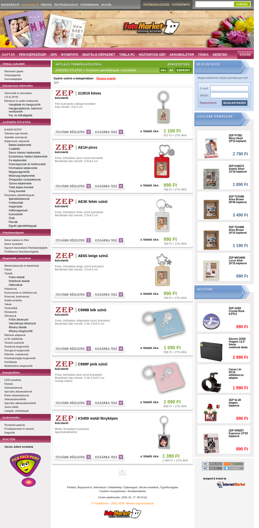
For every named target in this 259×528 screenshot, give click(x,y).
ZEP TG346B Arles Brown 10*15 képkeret (238, 230)
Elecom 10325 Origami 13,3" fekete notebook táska (238, 343)
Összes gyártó (106, 78)
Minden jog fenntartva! (140, 503)
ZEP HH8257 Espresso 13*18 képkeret (238, 433)
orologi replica (63, 380)
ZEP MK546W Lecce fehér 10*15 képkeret (238, 260)
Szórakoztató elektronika (18, 85)
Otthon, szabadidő (14, 63)
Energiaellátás (11, 372)
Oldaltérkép (115, 487)
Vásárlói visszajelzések (112, 491)
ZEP (56, 82)
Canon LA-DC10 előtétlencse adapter (236, 373)
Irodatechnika (11, 417)
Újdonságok (130, 487)
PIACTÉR (9, 439)
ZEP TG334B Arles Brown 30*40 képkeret (238, 199)
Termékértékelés (136, 491)
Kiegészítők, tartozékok (17, 258)
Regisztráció (208, 102)
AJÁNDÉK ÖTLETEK (17, 122)
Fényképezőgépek (13, 232)
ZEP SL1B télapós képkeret (235, 403)
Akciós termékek (148, 487)
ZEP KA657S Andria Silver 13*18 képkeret (238, 169)
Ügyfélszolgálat (169, 487)
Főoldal (71, 487)
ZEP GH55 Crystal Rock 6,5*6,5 (236, 311)
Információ (100, 487)
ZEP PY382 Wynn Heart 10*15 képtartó (237, 138)
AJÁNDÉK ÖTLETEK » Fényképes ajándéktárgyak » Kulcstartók (96, 70)
